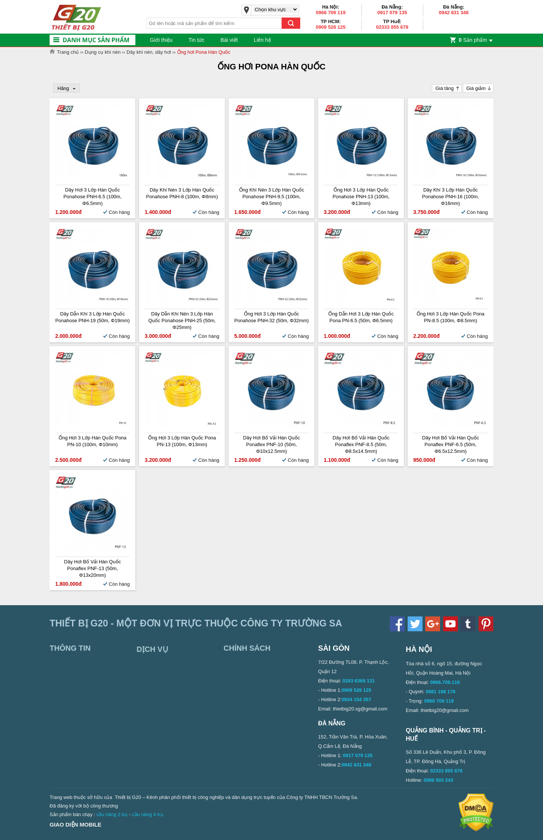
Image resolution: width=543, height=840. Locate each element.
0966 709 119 (331, 12)
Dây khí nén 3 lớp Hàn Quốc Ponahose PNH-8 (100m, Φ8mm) (182, 193)
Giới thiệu (161, 40)
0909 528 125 (331, 27)
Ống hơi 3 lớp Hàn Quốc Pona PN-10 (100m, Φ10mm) (92, 441)
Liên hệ (262, 40)
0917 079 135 (392, 12)
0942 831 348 (454, 12)
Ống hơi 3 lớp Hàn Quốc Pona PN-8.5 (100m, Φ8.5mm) (450, 317)
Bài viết (229, 40)
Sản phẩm (473, 40)
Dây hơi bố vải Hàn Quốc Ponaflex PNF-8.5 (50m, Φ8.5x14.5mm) (361, 444)
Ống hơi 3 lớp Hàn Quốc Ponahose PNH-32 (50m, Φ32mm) (271, 317)
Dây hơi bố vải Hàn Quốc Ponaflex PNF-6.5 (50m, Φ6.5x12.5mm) (450, 444)
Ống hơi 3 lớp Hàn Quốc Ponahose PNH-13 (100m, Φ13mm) (361, 196)
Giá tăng (444, 88)
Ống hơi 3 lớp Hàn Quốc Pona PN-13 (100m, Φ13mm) (182, 441)
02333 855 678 (392, 27)
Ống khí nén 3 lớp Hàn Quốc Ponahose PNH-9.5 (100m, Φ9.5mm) (271, 196)
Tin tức (197, 40)
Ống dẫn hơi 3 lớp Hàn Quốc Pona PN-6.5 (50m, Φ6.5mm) (360, 317)
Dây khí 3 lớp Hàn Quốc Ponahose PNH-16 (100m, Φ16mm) (450, 196)
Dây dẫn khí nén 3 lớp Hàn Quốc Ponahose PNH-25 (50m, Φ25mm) (182, 320)
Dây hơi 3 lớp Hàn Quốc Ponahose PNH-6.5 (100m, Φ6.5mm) (92, 196)
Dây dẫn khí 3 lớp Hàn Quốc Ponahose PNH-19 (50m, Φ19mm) (92, 317)
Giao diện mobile (75, 824)
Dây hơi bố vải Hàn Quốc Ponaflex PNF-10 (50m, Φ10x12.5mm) (271, 444)
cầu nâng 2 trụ (112, 814)
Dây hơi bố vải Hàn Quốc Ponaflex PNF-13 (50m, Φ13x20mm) (92, 568)
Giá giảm (476, 88)
